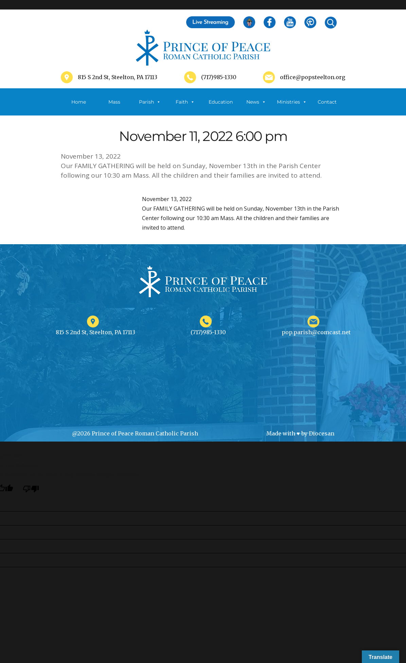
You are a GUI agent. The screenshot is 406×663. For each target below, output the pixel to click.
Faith (185, 102)
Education (221, 102)
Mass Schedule (114, 107)
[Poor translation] (31, 489)
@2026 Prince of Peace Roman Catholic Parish (135, 433)
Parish (150, 102)
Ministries (292, 102)
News (256, 102)
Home (78, 102)
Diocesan (321, 433)
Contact (327, 102)
